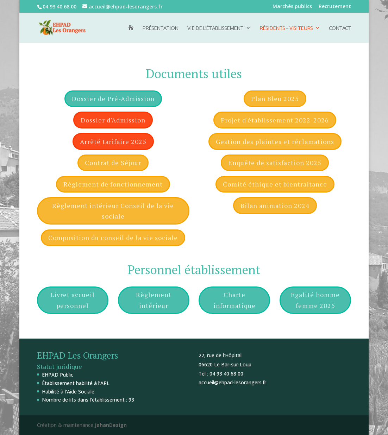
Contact (340, 28)
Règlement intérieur (153, 300)
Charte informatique (234, 300)
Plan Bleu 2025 (275, 98)
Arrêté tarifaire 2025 (113, 141)
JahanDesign (111, 425)
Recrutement (335, 7)
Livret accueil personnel (72, 300)
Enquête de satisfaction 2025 (274, 162)
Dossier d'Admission (113, 120)
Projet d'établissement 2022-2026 (275, 120)
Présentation (160, 28)
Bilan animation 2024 (274, 205)
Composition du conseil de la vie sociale (113, 237)
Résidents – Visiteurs (286, 28)
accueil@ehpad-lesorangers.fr (232, 382)
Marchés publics (292, 7)
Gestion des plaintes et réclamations (275, 141)
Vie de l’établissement (215, 28)
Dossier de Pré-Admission (113, 98)
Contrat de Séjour (113, 162)
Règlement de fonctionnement (113, 184)
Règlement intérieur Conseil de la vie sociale (113, 211)
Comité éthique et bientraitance (275, 184)
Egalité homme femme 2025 (315, 300)
